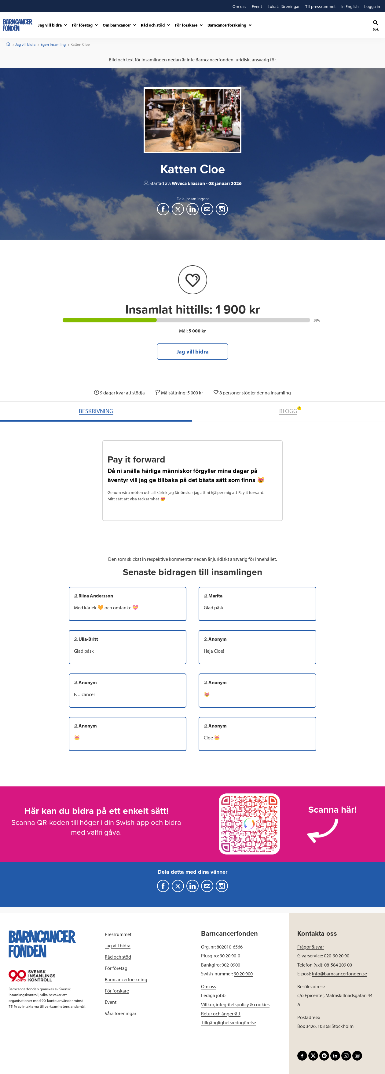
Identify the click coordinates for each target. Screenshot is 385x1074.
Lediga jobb (213, 995)
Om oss (208, 986)
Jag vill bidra (25, 44)
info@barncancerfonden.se (339, 974)
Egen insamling (53, 44)
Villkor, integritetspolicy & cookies (235, 1004)
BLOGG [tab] (290, 410)
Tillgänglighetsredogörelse (228, 1022)
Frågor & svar (310, 947)
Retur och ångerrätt (220, 1014)
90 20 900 (243, 974)
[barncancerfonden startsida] (17, 25)
